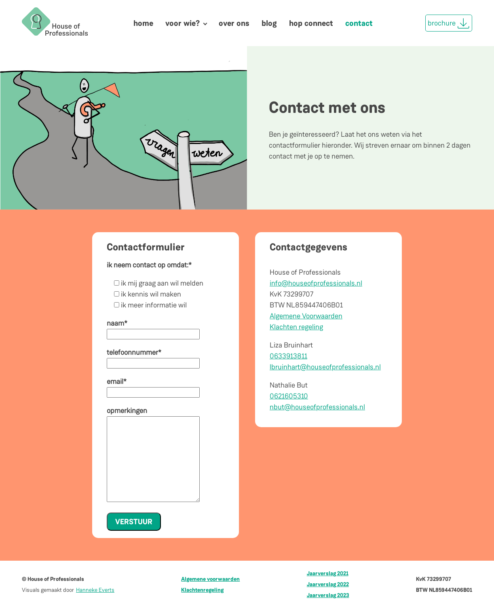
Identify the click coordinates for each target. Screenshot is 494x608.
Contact (359, 23)
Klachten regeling (296, 327)
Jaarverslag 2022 (328, 584)
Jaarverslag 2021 (327, 573)
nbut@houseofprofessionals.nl (317, 407)
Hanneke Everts (95, 589)
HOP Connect (311, 23)
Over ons (234, 23)
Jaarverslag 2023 (328, 595)
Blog (269, 23)
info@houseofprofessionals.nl (316, 283)
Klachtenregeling (202, 589)
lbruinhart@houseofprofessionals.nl (325, 367)
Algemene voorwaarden (210, 579)
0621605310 (289, 396)
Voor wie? (182, 23)
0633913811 (288, 356)
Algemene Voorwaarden (306, 316)
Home (143, 23)
